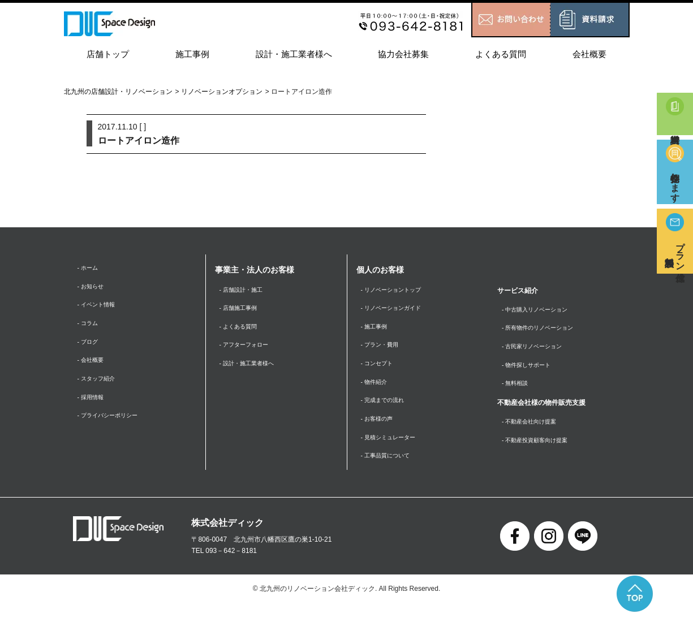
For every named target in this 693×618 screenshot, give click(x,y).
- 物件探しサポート (531, 370)
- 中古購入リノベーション (541, 310)
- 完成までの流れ (386, 410)
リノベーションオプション (221, 92)
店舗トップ (108, 54)
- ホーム (90, 269)
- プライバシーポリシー (113, 428)
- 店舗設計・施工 (245, 291)
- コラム (90, 328)
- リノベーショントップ (397, 291)
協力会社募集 (403, 54)
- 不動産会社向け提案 (534, 430)
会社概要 (589, 54)
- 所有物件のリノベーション (544, 330)
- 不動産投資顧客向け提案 (541, 449)
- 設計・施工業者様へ (252, 370)
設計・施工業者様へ (294, 54)
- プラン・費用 (383, 350)
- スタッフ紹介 (100, 388)
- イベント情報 (100, 309)
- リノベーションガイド (397, 310)
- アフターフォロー (248, 350)
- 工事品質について (390, 469)
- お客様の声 (380, 430)
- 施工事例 (376, 330)
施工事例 (192, 54)
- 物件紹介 (376, 390)
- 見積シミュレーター (393, 449)
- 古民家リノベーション (538, 350)
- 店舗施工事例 (241, 310)
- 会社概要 (93, 368)
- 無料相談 (517, 390)
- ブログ (90, 348)
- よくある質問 (241, 330)
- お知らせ (93, 288)
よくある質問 (500, 54)
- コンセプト (380, 370)
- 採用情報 (93, 408)
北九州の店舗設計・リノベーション (118, 92)
